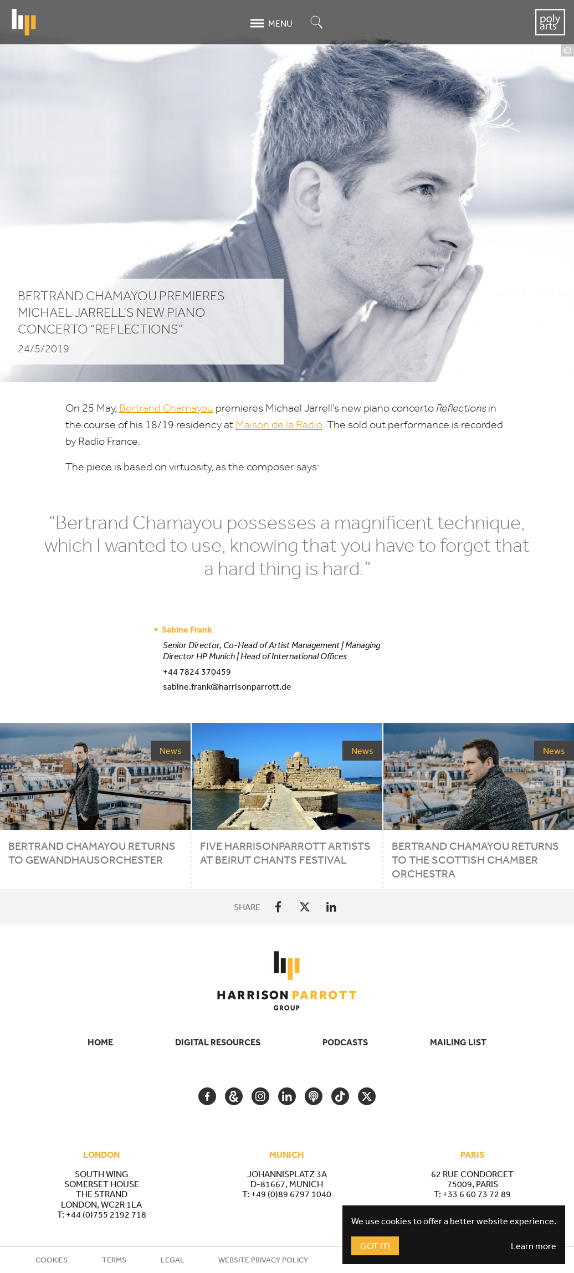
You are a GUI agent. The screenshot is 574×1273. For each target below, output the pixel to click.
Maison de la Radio (278, 424)
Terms (114, 1260)
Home (100, 1042)
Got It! (375, 1245)
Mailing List (458, 1042)
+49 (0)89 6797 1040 (291, 1193)
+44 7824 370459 (197, 671)
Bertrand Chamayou (166, 408)
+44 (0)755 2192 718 (106, 1214)
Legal (172, 1260)
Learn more (533, 1246)
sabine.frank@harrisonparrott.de (227, 686)
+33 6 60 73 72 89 (477, 1193)
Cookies (51, 1260)
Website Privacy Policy (263, 1260)
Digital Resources (217, 1042)
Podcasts (345, 1042)
